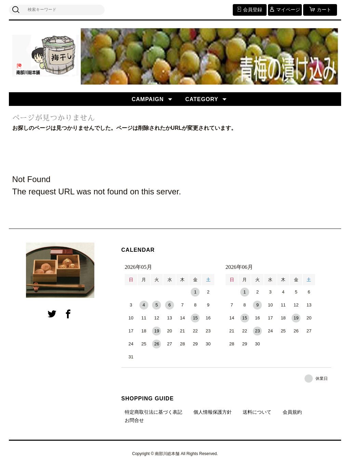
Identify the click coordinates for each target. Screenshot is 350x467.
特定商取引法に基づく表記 (153, 412)
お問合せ (134, 420)
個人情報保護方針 (212, 412)
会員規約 (292, 412)
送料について (257, 412)
